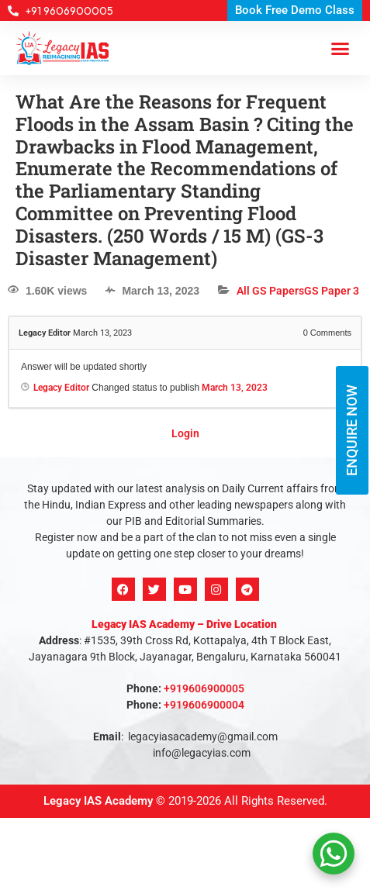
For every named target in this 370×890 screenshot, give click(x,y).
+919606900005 (204, 688)
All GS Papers (270, 291)
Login (185, 433)
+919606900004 (204, 705)
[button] (340, 48)
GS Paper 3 (331, 291)
